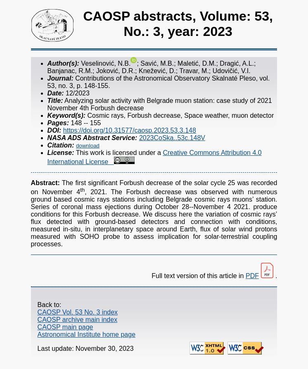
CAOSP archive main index (78, 319)
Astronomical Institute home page (86, 334)
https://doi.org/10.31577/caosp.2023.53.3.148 (129, 130)
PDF (252, 275)
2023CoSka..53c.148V (172, 137)
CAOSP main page (65, 327)
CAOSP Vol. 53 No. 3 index (78, 312)
